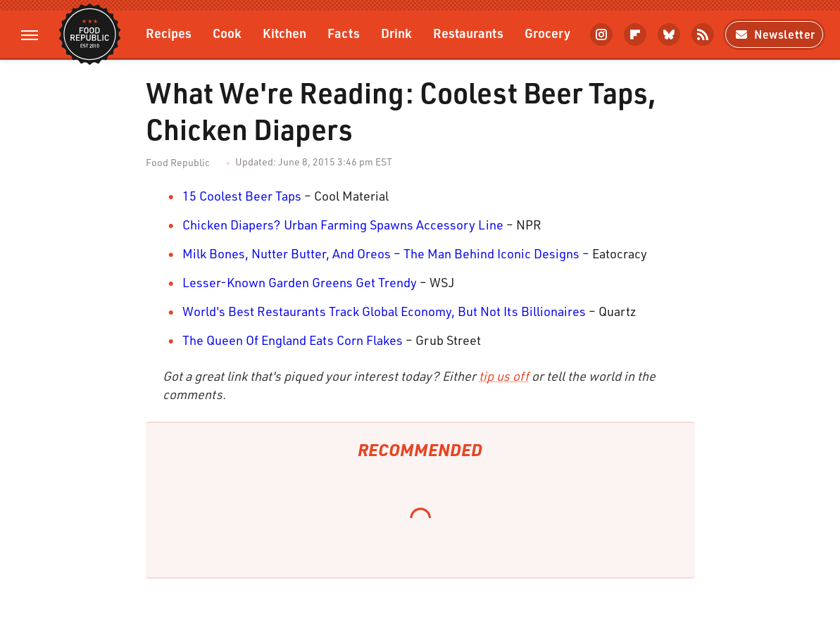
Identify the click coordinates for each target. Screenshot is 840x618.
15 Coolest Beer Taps (241, 195)
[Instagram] (601, 34)
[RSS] (702, 34)
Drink (396, 33)
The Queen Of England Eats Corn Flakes (292, 340)
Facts (343, 33)
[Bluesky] (669, 34)
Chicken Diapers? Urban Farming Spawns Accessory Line (342, 224)
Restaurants (468, 33)
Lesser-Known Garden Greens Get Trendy (299, 282)
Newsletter (774, 34)
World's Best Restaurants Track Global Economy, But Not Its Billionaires (384, 311)
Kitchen (284, 33)
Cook (227, 33)
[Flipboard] (635, 34)
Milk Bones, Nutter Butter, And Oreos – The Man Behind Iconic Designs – (385, 253)
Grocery (547, 33)
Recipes (169, 33)
